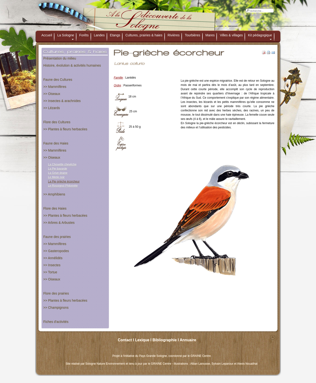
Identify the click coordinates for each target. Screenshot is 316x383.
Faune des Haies (55, 143)
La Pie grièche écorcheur (63, 181)
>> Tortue (50, 272)
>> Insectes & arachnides (62, 101)
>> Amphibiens (54, 194)
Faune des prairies (57, 237)
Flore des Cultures (56, 122)
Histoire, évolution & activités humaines (72, 65)
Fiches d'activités (55, 322)
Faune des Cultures (57, 79)
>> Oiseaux (51, 94)
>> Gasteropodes (56, 251)
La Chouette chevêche (62, 164)
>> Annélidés (52, 258)
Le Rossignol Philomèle (63, 185)
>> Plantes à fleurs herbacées (65, 129)
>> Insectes (51, 265)
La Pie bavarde (57, 168)
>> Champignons (56, 307)
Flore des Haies (54, 208)
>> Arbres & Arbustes (59, 222)
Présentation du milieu (59, 58)
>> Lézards (51, 108)
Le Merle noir (56, 177)
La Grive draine (57, 173)
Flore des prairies (56, 293)
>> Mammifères (54, 86)
